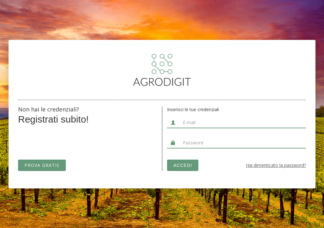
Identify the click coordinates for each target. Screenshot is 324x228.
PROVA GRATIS (41, 165)
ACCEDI (182, 165)
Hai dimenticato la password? (276, 165)
